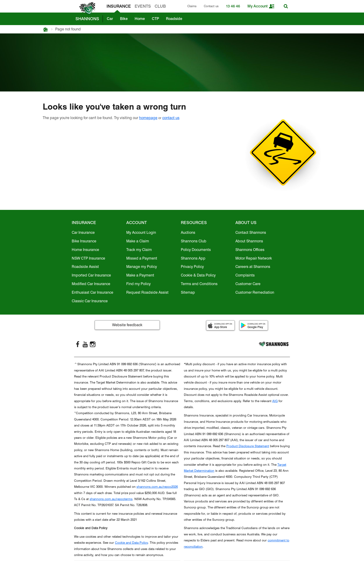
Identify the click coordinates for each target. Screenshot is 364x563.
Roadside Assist (85, 266)
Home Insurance (85, 249)
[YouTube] (85, 344)
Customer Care (247, 284)
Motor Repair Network (253, 258)
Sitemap (188, 292)
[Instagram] (92, 344)
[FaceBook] (77, 344)
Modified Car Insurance (91, 284)
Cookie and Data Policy (131, 542)
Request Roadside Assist (147, 292)
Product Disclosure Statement (247, 446)
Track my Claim (139, 249)
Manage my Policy (141, 266)
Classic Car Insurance (90, 301)
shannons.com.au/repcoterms (111, 499)
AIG (275, 401)
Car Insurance (83, 232)
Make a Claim (137, 241)
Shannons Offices (249, 249)
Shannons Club (193, 241)
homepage (148, 118)
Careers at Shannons (252, 266)
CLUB (160, 6)
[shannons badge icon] (86, 8)
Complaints (245, 275)
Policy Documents (196, 249)
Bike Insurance (84, 241)
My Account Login (141, 232)
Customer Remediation (254, 292)
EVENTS (143, 6)
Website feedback (127, 325)
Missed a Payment (141, 258)
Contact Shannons (250, 232)
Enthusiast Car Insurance (92, 292)
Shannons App (193, 258)
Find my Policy (138, 284)
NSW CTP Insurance (88, 258)
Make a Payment (140, 275)
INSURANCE (119, 6)
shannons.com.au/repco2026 (157, 486)
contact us (170, 118)
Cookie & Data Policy (198, 275)
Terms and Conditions (199, 284)
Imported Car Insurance (91, 275)
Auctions (188, 232)
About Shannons (249, 241)
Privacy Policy (192, 266)
